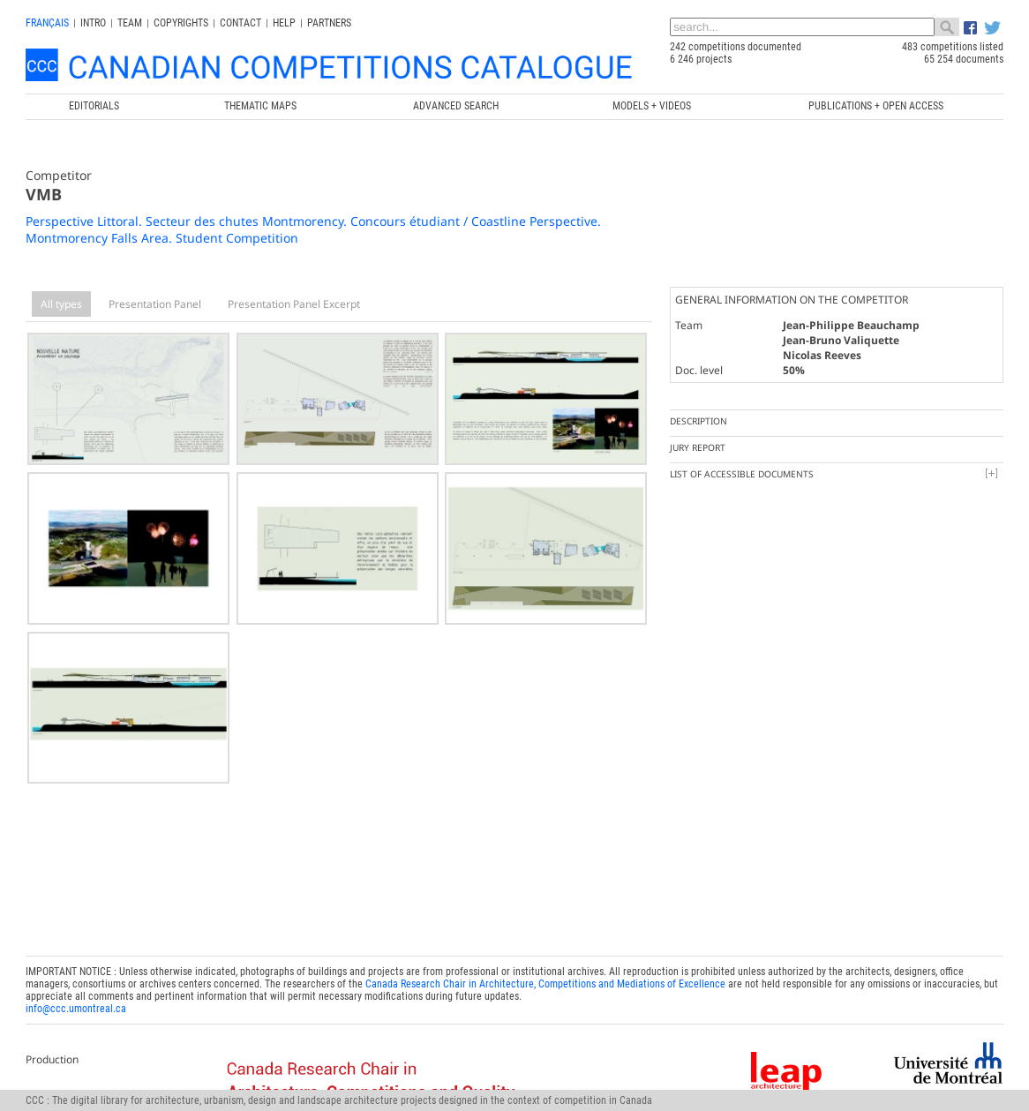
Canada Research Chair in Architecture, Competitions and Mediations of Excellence (545, 979)
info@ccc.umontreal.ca (76, 1004)
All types (61, 304)
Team (129, 23)
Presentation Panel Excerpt (294, 304)
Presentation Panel (155, 304)
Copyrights (181, 23)
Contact (240, 23)
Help (284, 23)
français (47, 23)
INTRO (93, 23)
